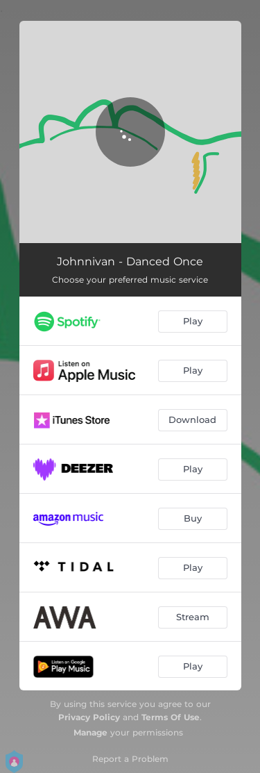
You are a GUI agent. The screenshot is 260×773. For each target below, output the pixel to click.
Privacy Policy (89, 717)
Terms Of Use (170, 717)
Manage (90, 732)
